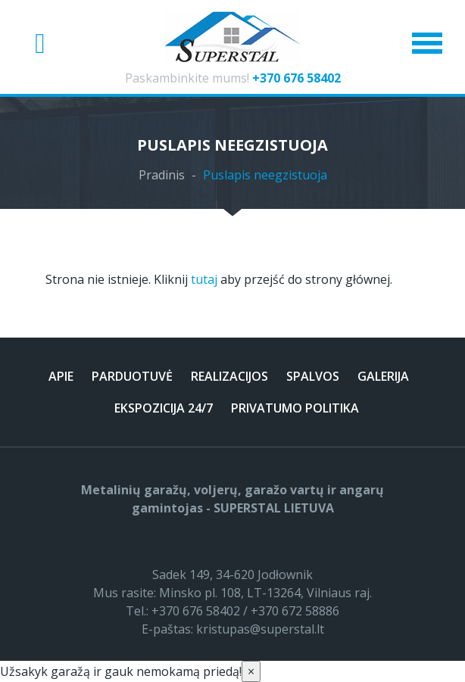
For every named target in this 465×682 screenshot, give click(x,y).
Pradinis (162, 175)
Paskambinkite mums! (233, 78)
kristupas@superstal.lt (260, 629)
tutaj (204, 279)
